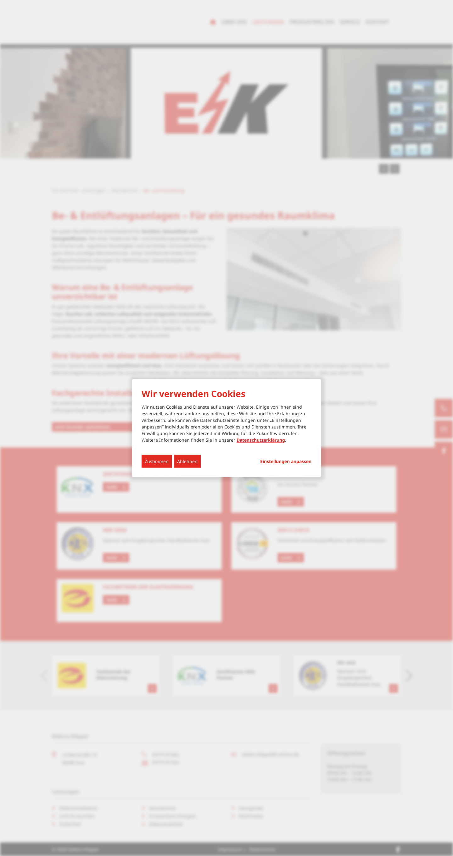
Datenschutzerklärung (261, 440)
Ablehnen (187, 461)
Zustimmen (157, 461)
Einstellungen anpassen (285, 461)
